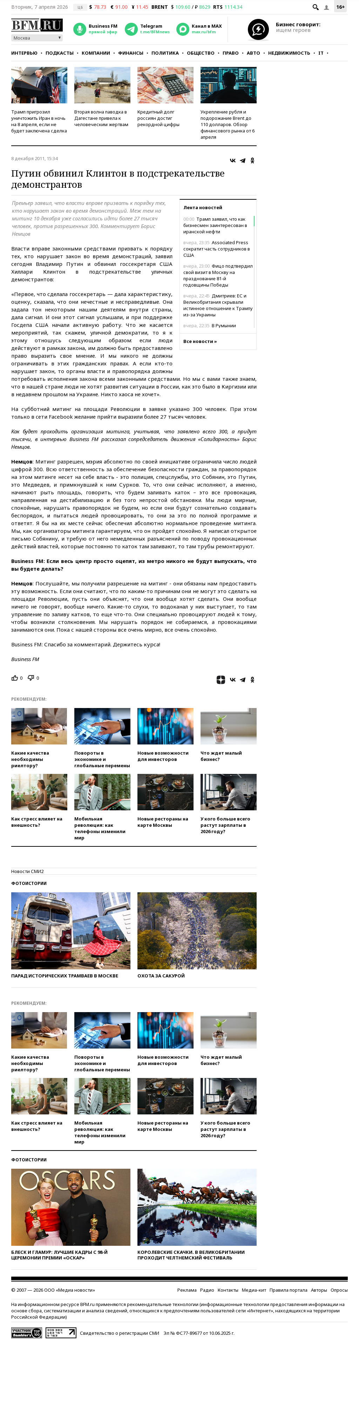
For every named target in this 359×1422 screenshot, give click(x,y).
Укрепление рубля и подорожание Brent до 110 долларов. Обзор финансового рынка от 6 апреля (228, 124)
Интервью (24, 53)
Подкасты (60, 53)
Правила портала (288, 1290)
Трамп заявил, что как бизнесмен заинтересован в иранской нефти (215, 225)
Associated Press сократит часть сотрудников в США (216, 248)
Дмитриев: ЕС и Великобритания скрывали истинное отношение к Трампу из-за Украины (218, 305)
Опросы (339, 1290)
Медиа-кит (254, 1290)
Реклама (187, 1290)
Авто (253, 53)
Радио (207, 1290)
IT (321, 53)
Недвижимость (289, 53)
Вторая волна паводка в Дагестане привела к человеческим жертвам (101, 118)
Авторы (319, 1290)
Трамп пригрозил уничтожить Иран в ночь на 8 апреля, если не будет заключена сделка (39, 121)
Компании (96, 53)
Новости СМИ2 (27, 871)
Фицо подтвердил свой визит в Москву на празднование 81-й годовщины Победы (218, 275)
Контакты (228, 1290)
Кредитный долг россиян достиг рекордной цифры (158, 118)
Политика (165, 53)
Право (231, 53)
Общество (201, 53)
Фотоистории (29, 883)
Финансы (130, 53)
